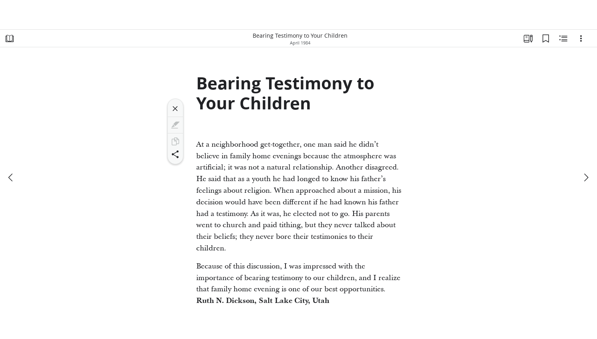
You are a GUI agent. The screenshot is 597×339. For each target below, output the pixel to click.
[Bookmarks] (546, 38)
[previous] (11, 178)
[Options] (581, 38)
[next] (586, 178)
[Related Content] (563, 38)
